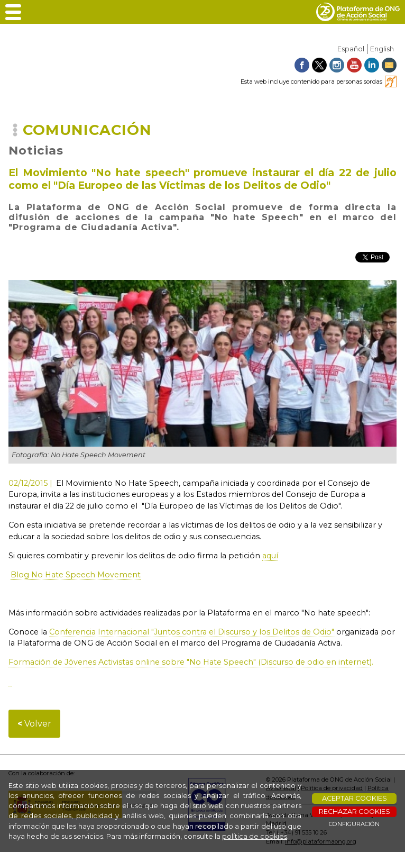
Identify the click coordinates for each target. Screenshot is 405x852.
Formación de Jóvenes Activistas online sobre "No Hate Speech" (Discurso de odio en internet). (190, 662)
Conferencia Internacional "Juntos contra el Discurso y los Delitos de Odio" (192, 632)
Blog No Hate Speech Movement (76, 574)
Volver (34, 724)
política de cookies (254, 836)
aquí (270, 555)
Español (350, 49)
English (382, 49)
